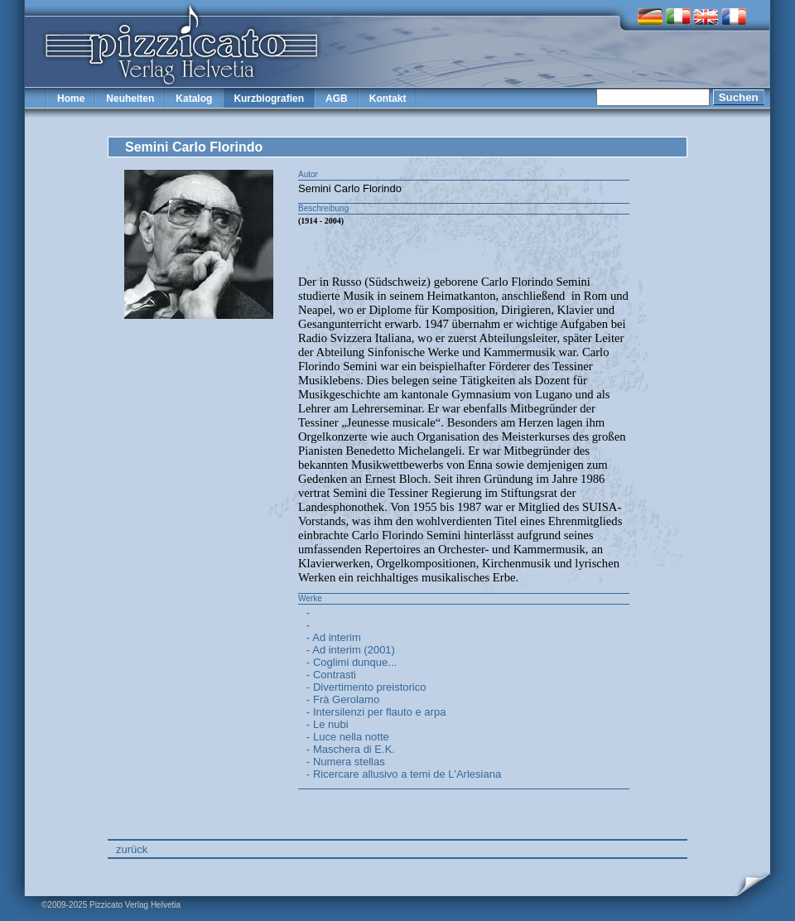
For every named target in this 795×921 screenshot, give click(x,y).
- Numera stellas (345, 761)
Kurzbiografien (269, 98)
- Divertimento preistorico (366, 687)
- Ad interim (333, 637)
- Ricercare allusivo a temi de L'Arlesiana (403, 774)
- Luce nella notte (347, 737)
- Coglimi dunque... (351, 662)
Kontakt (388, 98)
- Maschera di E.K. (350, 749)
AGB (336, 98)
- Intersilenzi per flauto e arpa (376, 712)
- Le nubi (327, 724)
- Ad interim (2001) (350, 650)
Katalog (194, 98)
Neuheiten (130, 98)
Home (70, 98)
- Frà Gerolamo (342, 699)
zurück (131, 849)
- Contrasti (331, 674)
